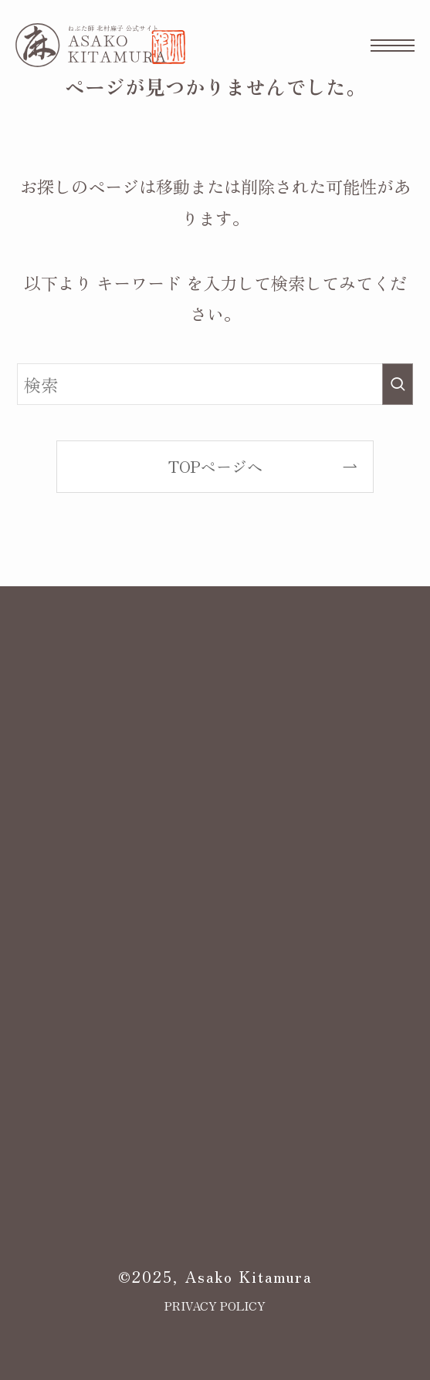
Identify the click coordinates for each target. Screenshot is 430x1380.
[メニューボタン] (393, 45)
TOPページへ (215, 466)
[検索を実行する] (397, 384)
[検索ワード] (214, 384)
